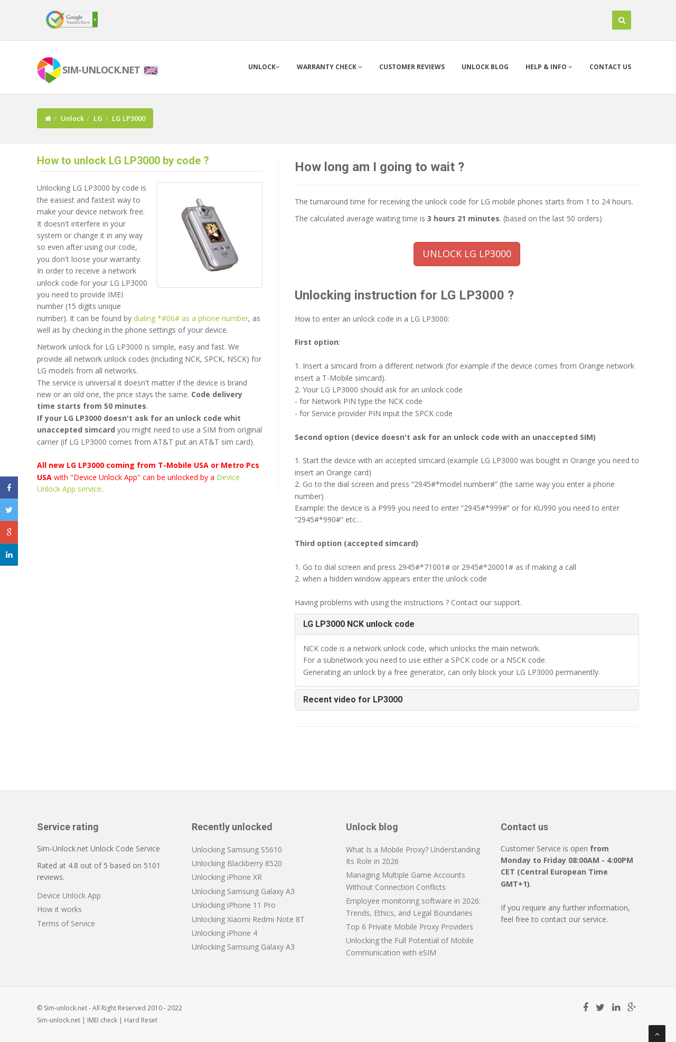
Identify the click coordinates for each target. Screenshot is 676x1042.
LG (97, 118)
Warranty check (329, 66)
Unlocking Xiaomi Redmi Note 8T (248, 919)
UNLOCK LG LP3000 (466, 253)
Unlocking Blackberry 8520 (237, 863)
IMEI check (102, 1020)
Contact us (610, 66)
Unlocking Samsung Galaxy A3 (243, 891)
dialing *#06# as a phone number (191, 318)
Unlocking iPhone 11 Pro (234, 905)
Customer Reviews (412, 66)
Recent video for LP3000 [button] (352, 699)
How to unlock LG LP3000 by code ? (123, 160)
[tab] (467, 624)
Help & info (548, 66)
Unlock (264, 66)
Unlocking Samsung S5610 (237, 849)
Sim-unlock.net (58, 1020)
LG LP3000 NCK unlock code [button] (359, 624)
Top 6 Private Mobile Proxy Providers (409, 927)
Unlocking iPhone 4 (224, 933)
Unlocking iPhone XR (227, 877)
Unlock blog (485, 66)
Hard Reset (140, 1020)
